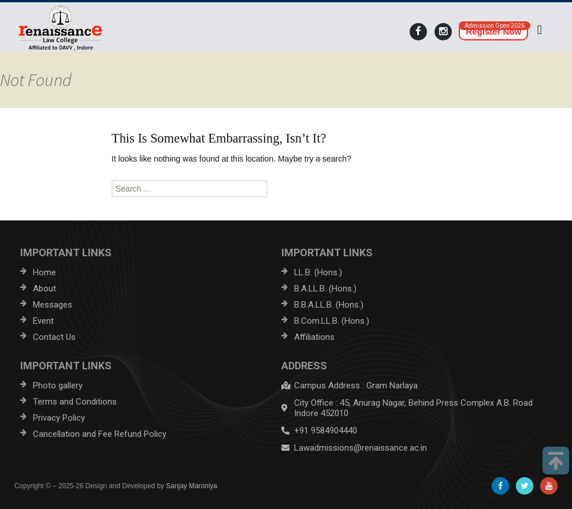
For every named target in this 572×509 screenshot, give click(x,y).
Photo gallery (58, 385)
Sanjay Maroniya (191, 486)
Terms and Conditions (75, 401)
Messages (52, 305)
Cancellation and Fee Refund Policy (99, 434)
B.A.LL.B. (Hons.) (325, 288)
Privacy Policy (59, 418)
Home (44, 272)
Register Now (493, 31)
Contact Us (54, 337)
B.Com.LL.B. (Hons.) (331, 321)
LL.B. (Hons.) (318, 272)
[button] (539, 29)
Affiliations (314, 337)
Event (43, 321)
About (44, 288)
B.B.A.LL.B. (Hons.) (328, 305)
